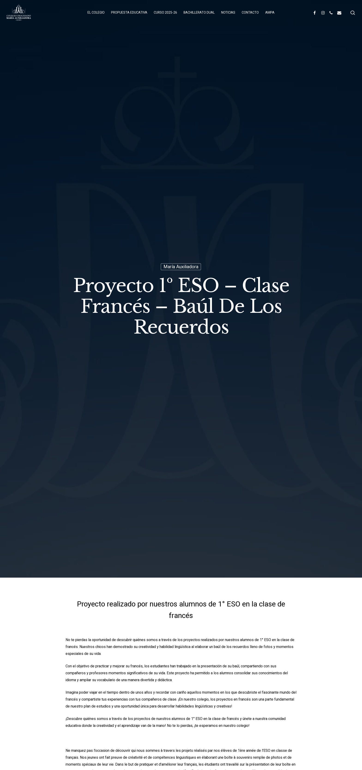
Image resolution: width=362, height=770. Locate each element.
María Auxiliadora (180, 266)
